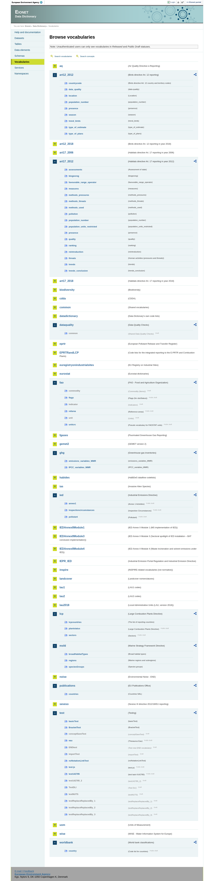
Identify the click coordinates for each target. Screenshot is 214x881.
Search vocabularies (63, 56)
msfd (63, 645)
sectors (72, 635)
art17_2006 (66, 152)
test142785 (74, 774)
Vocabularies (22, 62)
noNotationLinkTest (79, 760)
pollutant (73, 517)
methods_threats (77, 201)
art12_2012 (66, 74)
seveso (64, 704)
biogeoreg (74, 176)
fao (62, 382)
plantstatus (74, 628)
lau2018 (64, 605)
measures (74, 188)
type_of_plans (76, 133)
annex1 (72, 503)
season (72, 115)
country (73, 851)
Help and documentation (28, 32)
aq (61, 66)
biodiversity (67, 289)
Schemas (20, 55)
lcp (61, 613)
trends (72, 264)
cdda (63, 298)
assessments (75, 169)
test (62, 712)
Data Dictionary (39, 26)
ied (61, 495)
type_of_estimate (77, 127)
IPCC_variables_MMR (80, 467)
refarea (72, 411)
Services (19, 67)
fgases (64, 435)
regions (72, 660)
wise (62, 833)
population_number (79, 102)
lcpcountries (75, 622)
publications (67, 685)
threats (72, 258)
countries (73, 694)
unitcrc (72, 424)
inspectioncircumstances (81, 510)
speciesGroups (76, 667)
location (73, 95)
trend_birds (74, 121)
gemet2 (64, 444)
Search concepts (87, 56)
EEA (28, 2)
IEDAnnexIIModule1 (72, 527)
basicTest (73, 721)
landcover (66, 578)
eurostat (65, 373)
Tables (18, 44)
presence (73, 108)
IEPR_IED (66, 561)
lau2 (62, 596)
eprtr (63, 343)
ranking (72, 245)
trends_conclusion (78, 270)
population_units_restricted (83, 226)
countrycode (75, 83)
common (65, 307)
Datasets (19, 38)
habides (65, 477)
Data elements (22, 50)
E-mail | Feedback (24, 871)
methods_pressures (79, 195)
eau (70, 740)
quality (72, 239)
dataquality (67, 324)
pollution (73, 214)
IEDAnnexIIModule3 (72, 536)
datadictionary (69, 316)
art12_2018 (66, 143)
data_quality (75, 89)
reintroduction (76, 252)
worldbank (66, 842)
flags (71, 397)
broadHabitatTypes (78, 654)
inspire (64, 569)
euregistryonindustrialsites (77, 365)
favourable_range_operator (82, 182)
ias (61, 486)
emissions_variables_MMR (82, 461)
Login (173, 2)
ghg (62, 452)
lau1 (62, 587)
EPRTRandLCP (69, 352)
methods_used (76, 207)
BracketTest (75, 727)
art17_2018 (66, 281)
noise (63, 676)
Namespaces (22, 73)
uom (62, 824)
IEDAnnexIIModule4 (72, 548)
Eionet (27, 26)
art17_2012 (66, 161)
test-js (72, 767)
